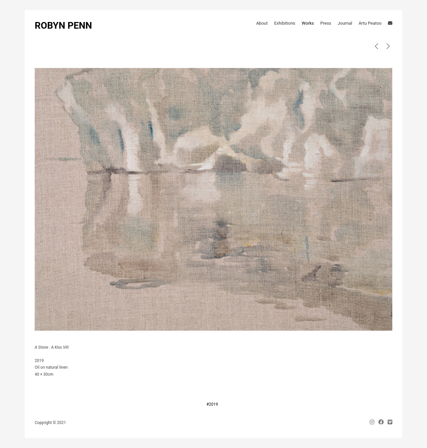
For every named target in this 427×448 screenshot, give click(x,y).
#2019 (212, 404)
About (262, 23)
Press (325, 23)
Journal (345, 23)
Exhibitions (284, 23)
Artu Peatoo (370, 23)
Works (308, 23)
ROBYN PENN (63, 25)
